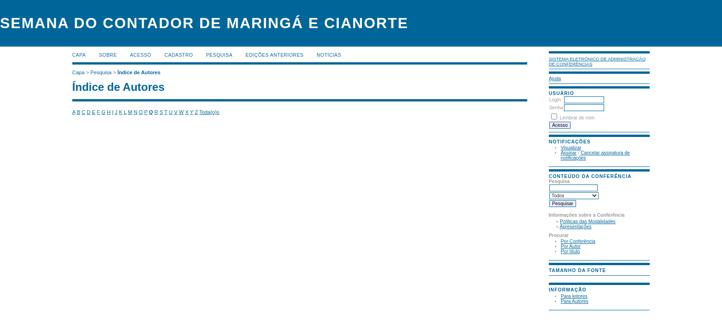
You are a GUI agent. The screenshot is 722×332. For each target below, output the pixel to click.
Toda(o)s (209, 112)
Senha (556, 107)
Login (555, 99)
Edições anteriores (274, 55)
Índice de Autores (138, 72)
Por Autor (571, 246)
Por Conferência (578, 241)
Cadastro (178, 55)
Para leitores (574, 296)
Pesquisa (219, 55)
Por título (570, 251)
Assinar (569, 152)
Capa (79, 55)
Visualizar (571, 147)
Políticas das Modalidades (588, 221)
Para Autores (574, 301)
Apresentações (575, 226)
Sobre (108, 55)
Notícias (329, 55)
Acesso (140, 55)
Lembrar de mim (577, 117)
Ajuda (555, 78)
